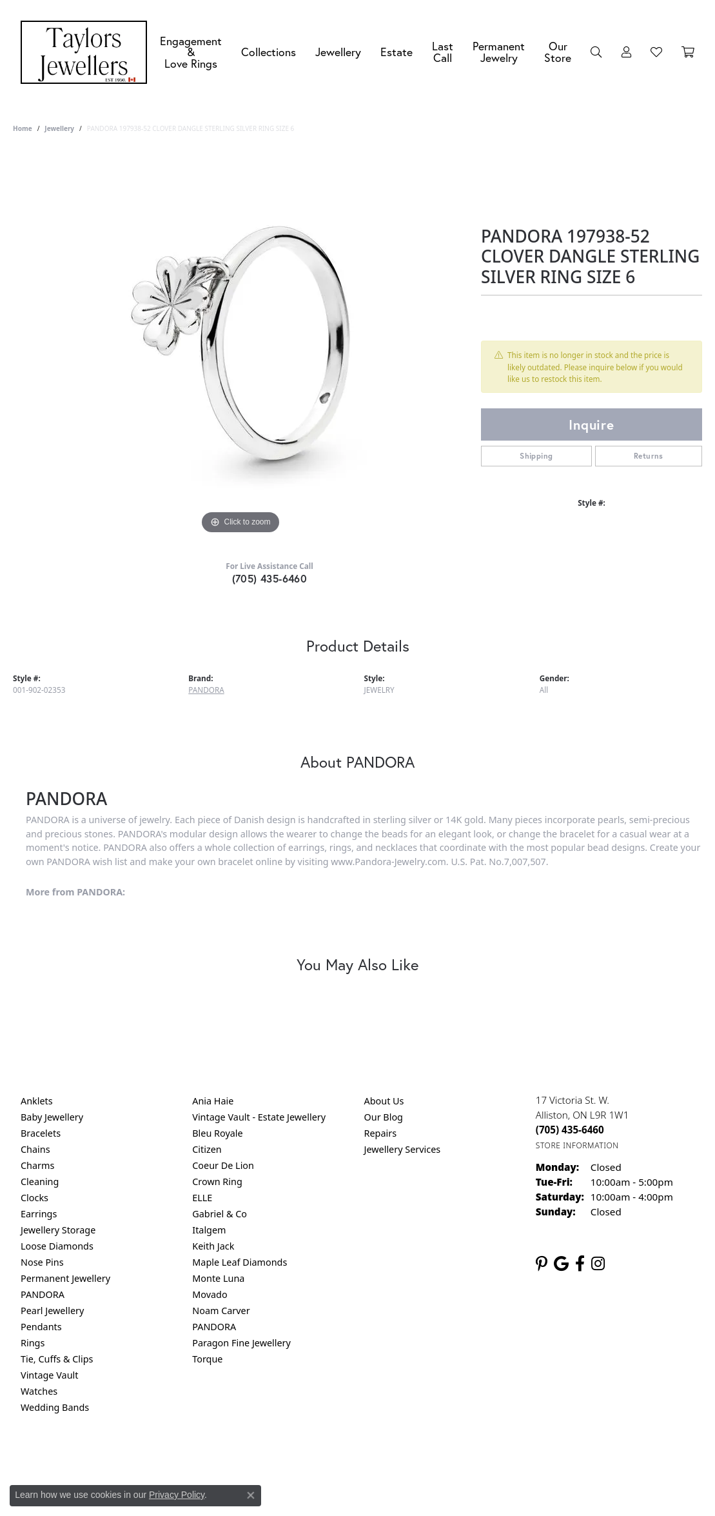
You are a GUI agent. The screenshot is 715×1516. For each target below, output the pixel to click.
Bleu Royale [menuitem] (217, 1133)
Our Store (557, 52)
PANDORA (206, 689)
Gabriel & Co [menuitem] (219, 1214)
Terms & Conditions (370, 1459)
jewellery (59, 128)
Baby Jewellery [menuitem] (52, 1117)
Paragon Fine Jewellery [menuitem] (241, 1343)
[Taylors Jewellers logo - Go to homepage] (87, 52)
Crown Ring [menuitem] (217, 1181)
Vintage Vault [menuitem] (49, 1375)
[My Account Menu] (626, 52)
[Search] (596, 52)
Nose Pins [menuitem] (42, 1262)
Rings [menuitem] (32, 1343)
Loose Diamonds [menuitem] (57, 1246)
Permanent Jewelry (499, 52)
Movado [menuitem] (209, 1294)
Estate (396, 52)
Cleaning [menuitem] (40, 1181)
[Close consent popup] (251, 1495)
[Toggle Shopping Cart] (687, 52)
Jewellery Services (402, 1149)
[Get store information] (577, 1145)
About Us (384, 1101)
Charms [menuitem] (37, 1165)
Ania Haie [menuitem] (212, 1101)
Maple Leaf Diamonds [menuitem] (239, 1262)
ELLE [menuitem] (202, 1198)
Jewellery (338, 52)
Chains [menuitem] (35, 1149)
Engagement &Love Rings (191, 52)
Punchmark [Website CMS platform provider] (380, 1501)
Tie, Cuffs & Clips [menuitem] (57, 1359)
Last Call (442, 52)
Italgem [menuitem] (209, 1230)
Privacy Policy (294, 1459)
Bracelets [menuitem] (41, 1133)
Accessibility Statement (466, 1459)
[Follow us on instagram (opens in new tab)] (598, 1264)
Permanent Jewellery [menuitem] (65, 1278)
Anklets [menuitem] (37, 1101)
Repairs (380, 1133)
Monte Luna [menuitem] (218, 1278)
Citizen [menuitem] (207, 1149)
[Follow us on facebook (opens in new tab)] (580, 1264)
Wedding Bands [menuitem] (55, 1407)
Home (22, 128)
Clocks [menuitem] (34, 1198)
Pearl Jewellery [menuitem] (52, 1310)
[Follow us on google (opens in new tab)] (561, 1264)
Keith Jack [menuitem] (213, 1246)
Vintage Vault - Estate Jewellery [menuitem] (259, 1117)
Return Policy (229, 1459)
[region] (240, 343)
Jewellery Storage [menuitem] (58, 1230)
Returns (648, 456)
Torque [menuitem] (207, 1359)
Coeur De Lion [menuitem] (223, 1165)
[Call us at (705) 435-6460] (570, 1129)
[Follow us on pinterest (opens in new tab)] (541, 1264)
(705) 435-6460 (270, 578)
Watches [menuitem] (39, 1391)
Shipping (536, 456)
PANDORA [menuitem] (42, 1294)
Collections (268, 52)
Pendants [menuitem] (41, 1327)
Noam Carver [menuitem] (221, 1310)
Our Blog (383, 1117)
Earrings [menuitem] (39, 1214)
